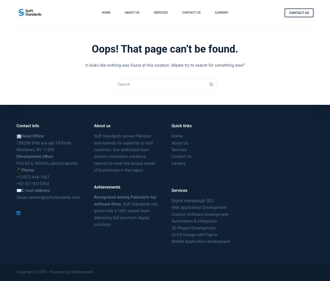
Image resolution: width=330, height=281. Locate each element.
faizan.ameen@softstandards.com (48, 197)
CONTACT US (299, 13)
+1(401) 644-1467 (32, 176)
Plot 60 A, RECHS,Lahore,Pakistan (47, 163)
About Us (132, 12)
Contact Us (191, 12)
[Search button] (211, 84)
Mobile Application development (200, 241)
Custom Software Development (199, 214)
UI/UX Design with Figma (194, 234)
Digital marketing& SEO (192, 200)
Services (161, 12)
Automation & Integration (194, 221)
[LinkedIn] (18, 213)
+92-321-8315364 (32, 183)
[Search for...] (159, 84)
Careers (221, 12)
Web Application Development (198, 207)
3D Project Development (193, 227)
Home (106, 12)
